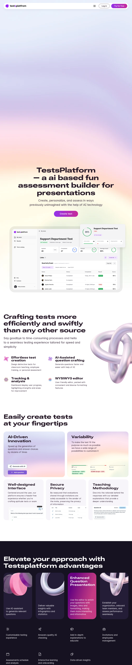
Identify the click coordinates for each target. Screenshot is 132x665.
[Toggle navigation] (94, 6)
